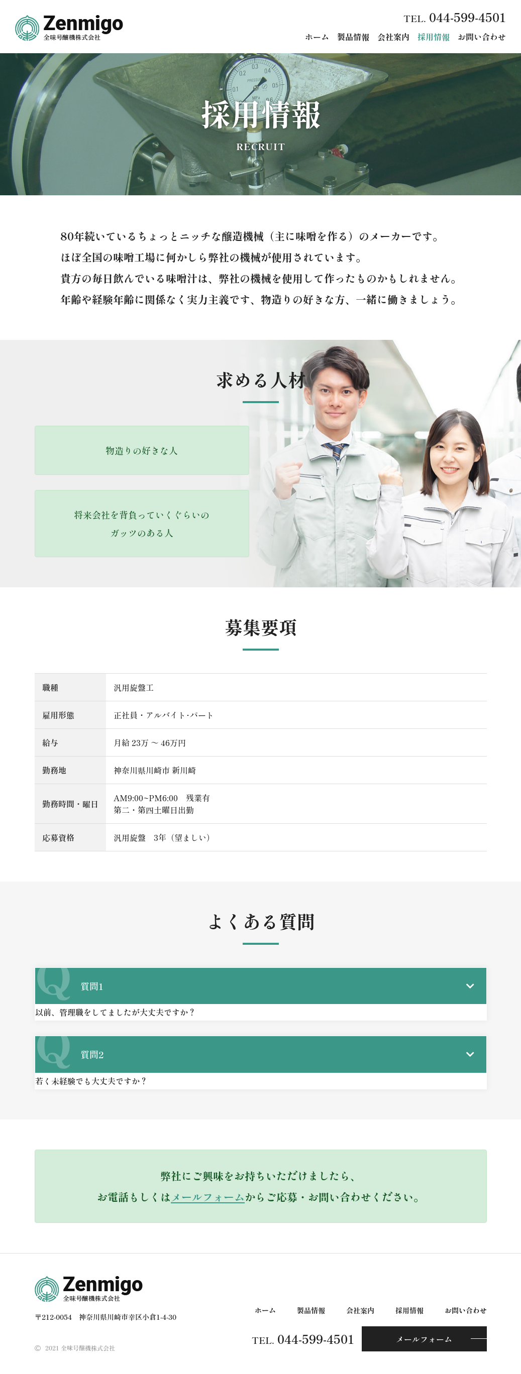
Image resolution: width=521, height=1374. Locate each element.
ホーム (317, 37)
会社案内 (393, 37)
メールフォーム (208, 1196)
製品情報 (353, 37)
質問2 (91, 1054)
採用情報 (434, 37)
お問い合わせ (482, 37)
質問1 (91, 985)
